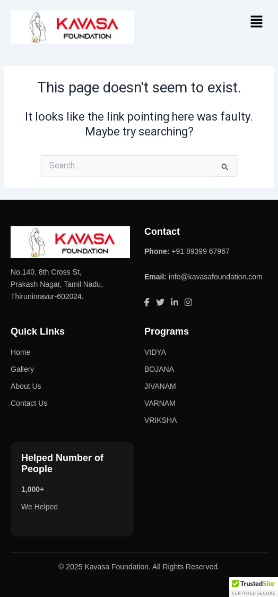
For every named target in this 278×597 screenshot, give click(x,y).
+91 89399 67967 (200, 251)
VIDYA (155, 352)
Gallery (22, 369)
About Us (26, 386)
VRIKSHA (160, 420)
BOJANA (159, 369)
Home (20, 352)
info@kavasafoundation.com (216, 276)
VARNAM (160, 403)
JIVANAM (160, 386)
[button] (256, 22)
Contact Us (29, 403)
